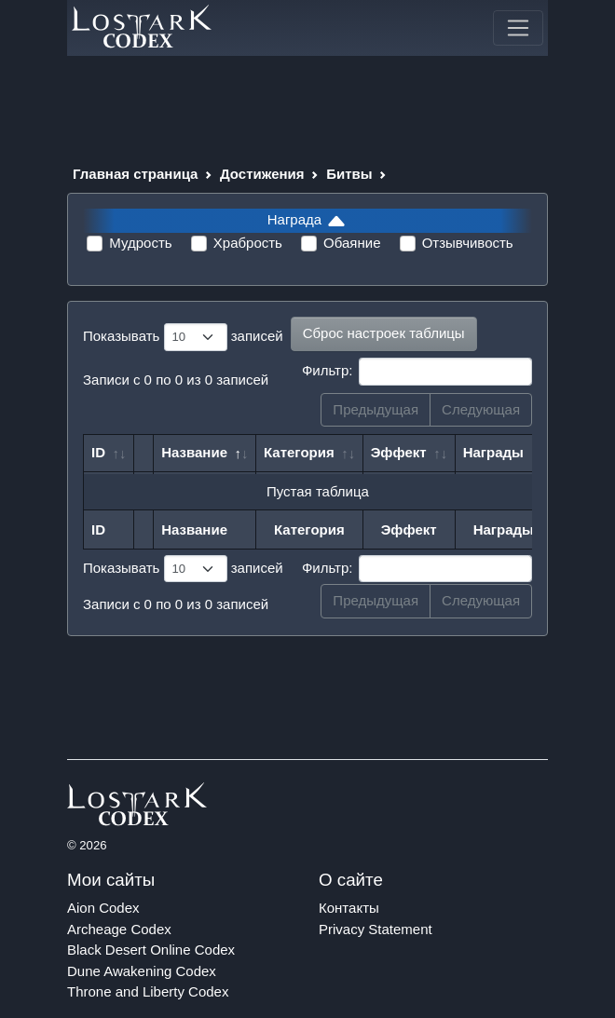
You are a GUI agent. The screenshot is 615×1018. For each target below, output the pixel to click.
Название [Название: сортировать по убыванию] (194, 452)
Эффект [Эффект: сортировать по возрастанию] (399, 452)
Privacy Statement (375, 929)
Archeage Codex (119, 929)
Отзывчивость (467, 243)
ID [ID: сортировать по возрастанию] (98, 452)
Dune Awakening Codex (141, 971)
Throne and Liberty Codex (147, 991)
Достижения (262, 174)
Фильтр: (417, 372)
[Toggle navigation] (518, 28)
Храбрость (247, 243)
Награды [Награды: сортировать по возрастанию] (493, 452)
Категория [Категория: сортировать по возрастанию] (299, 452)
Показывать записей (183, 337)
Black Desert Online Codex (151, 949)
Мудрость (140, 243)
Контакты (349, 908)
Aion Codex (103, 908)
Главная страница (135, 174)
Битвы (349, 174)
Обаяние (351, 243)
